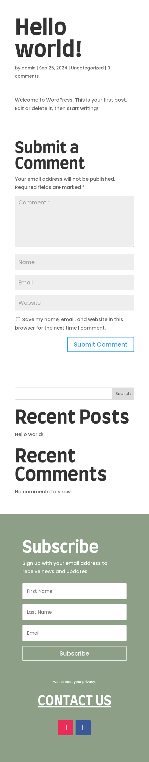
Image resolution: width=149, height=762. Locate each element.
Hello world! (29, 434)
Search (123, 394)
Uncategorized (87, 68)
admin (29, 68)
